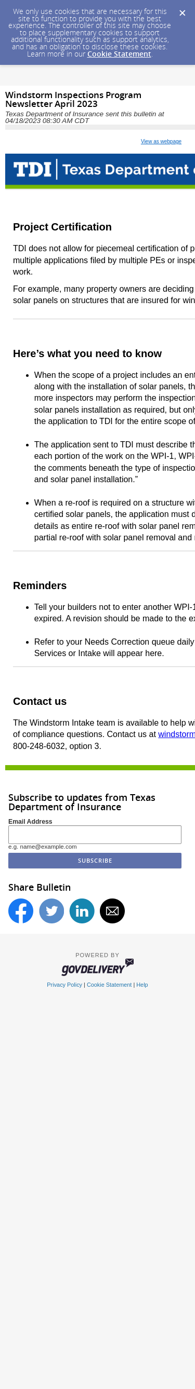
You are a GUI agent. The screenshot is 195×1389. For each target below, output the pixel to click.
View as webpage (161, 141)
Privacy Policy (64, 985)
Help (142, 985)
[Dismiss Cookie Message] (182, 10)
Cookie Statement (119, 54)
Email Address (30, 821)
